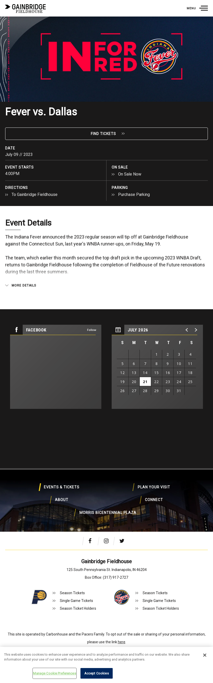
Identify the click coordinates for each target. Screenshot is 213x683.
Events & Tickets (46, 491)
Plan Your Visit (108, 491)
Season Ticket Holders (78, 608)
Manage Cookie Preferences (54, 673)
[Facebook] (92, 541)
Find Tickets (103, 134)
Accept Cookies (96, 673)
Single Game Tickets (76, 601)
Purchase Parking (134, 194)
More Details (24, 285)
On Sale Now (129, 174)
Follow (91, 330)
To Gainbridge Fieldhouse (35, 194)
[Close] (204, 655)
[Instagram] (108, 541)
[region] (157, 367)
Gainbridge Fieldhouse (25, 8)
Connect (77, 509)
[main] (106, 218)
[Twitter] (123, 541)
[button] (187, 330)
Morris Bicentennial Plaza (138, 509)
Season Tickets (72, 593)
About (169, 491)
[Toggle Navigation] (197, 8)
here (121, 642)
